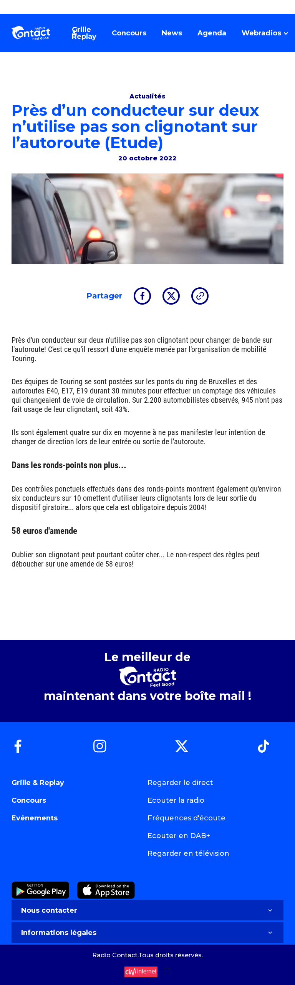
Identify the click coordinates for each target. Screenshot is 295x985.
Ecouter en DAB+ (179, 836)
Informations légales (147, 932)
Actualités (147, 96)
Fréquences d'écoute (186, 818)
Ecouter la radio (176, 800)
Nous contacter (147, 910)
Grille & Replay (38, 782)
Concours (29, 800)
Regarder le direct (180, 782)
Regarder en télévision (188, 853)
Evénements (35, 818)
